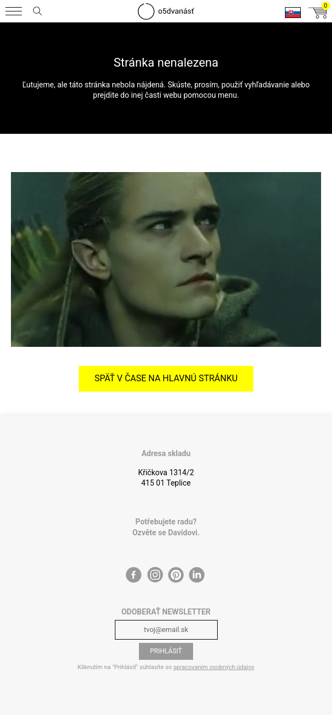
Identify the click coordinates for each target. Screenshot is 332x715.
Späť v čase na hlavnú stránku (166, 378)
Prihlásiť (166, 651)
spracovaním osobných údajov (213, 667)
